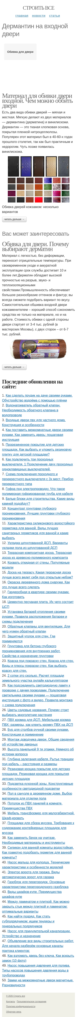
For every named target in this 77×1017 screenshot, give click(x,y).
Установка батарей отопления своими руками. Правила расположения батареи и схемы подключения (34, 616)
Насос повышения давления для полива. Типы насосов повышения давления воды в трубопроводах (36, 970)
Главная (21, 15)
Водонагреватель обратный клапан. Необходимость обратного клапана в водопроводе (31, 410)
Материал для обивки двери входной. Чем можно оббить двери (37, 100)
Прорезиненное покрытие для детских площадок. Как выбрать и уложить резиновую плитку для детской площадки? (36, 449)
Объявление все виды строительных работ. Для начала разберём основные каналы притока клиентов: (38, 946)
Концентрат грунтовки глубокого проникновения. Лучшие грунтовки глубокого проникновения (36, 513)
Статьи (54, 15)
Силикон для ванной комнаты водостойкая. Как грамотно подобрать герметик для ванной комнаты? (38, 852)
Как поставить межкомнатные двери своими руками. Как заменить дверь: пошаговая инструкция (37, 434)
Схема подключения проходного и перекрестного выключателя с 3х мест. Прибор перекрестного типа (37, 479)
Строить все (38, 8)
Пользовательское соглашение (31, 1001)
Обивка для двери (20, 51)
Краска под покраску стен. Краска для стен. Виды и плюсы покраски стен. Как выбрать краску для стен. (38, 665)
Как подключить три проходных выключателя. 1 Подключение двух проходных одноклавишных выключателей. (37, 464)
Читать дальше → (14, 219)
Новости (38, 15)
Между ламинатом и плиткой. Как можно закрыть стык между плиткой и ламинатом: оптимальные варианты (35, 906)
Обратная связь (13, 1012)
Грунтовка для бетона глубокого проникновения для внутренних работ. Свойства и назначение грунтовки (31, 651)
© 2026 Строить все (15, 996)
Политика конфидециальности (20, 1006)
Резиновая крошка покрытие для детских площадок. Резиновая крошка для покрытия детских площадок (36, 774)
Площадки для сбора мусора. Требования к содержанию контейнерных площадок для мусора (38, 828)
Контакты (10, 1001)
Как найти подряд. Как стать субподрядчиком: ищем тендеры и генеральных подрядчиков (28, 921)
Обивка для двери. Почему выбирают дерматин (35, 246)
